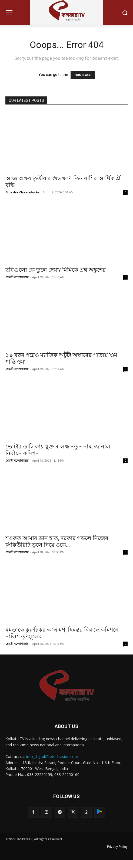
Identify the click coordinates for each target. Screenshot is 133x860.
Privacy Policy (117, 847)
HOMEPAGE (83, 75)
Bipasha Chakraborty (22, 192)
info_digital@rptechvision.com (52, 756)
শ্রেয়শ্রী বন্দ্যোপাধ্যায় (16, 277)
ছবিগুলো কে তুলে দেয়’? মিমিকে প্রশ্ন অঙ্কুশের (55, 270)
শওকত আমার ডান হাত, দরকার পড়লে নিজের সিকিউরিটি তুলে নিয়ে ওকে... (56, 541)
